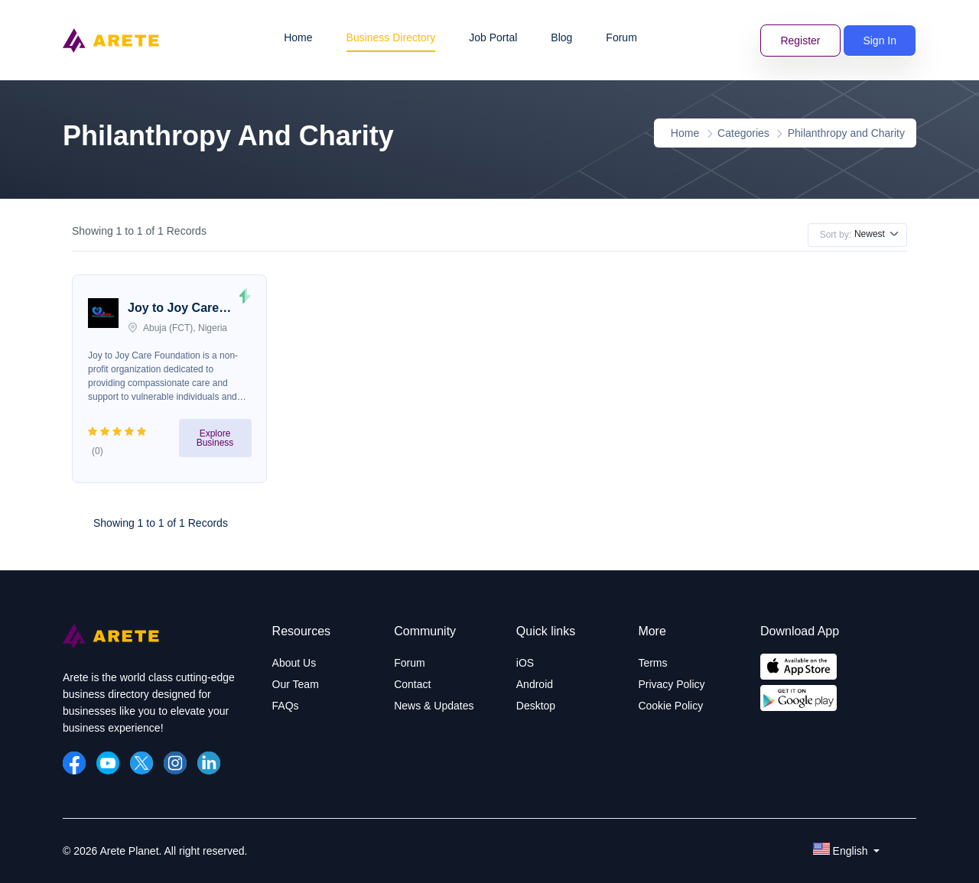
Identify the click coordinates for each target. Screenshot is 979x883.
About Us (294, 663)
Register (800, 40)
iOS (525, 663)
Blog (561, 37)
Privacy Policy (671, 684)
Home (298, 37)
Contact (412, 684)
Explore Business (215, 438)
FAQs (285, 706)
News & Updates (433, 706)
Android (534, 684)
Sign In (879, 40)
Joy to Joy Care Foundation (173, 309)
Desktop (535, 706)
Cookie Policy (670, 706)
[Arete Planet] (111, 644)
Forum (621, 37)
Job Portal (493, 37)
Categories (743, 133)
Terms (652, 663)
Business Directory (391, 37)
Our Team (295, 684)
